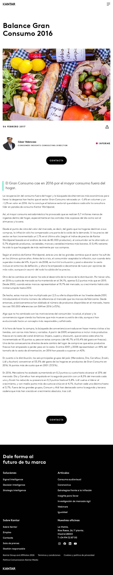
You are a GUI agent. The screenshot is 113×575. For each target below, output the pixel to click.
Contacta (8, 538)
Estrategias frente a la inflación (75, 490)
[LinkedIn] (70, 544)
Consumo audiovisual (69, 479)
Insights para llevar (68, 496)
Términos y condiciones (49, 555)
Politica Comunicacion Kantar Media (20, 560)
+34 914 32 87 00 (68, 538)
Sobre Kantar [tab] (11, 520)
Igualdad (63, 512)
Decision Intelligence (14, 485)
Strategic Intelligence (14, 490)
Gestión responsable (14, 549)
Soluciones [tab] (9, 473)
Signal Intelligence (13, 479)
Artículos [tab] (63, 473)
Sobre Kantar (10, 527)
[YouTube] (75, 544)
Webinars (63, 507)
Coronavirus (64, 485)
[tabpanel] (29, 485)
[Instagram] (59, 544)
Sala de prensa (11, 543)
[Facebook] (65, 544)
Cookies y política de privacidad (79, 555)
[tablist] (56, 510)
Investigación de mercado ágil (74, 501)
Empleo (7, 532)
